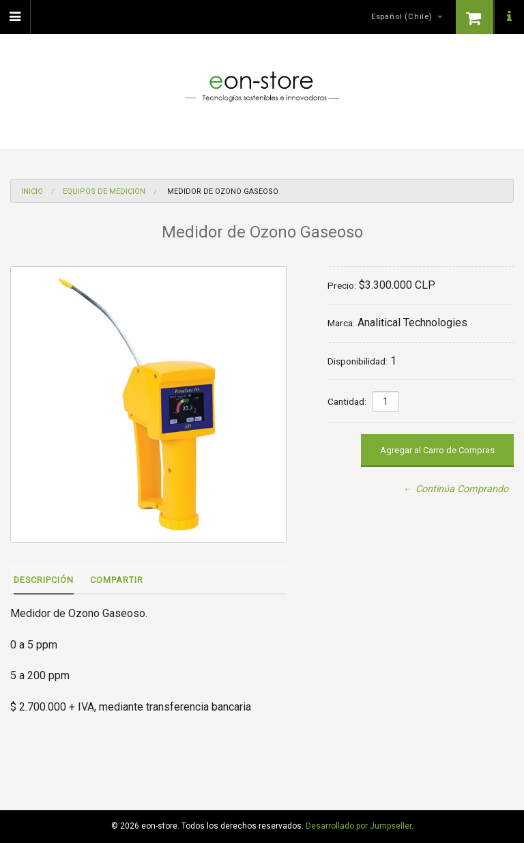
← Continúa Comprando (455, 489)
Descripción (44, 580)
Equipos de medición (104, 191)
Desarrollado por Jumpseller (358, 826)
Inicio (32, 191)
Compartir (116, 580)
